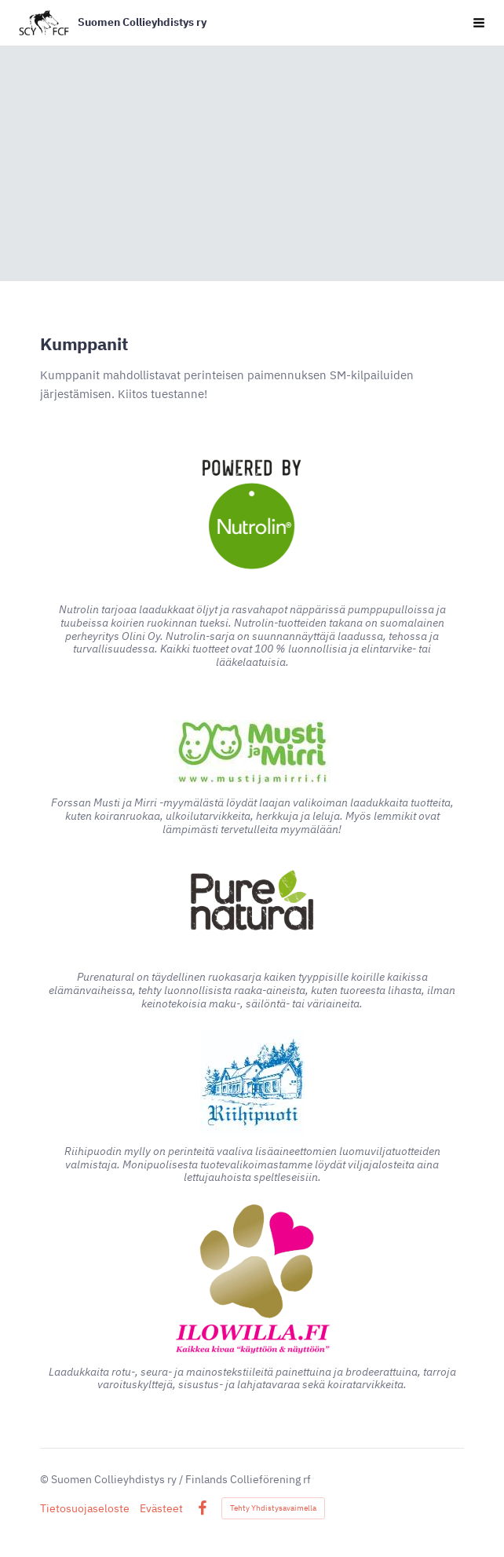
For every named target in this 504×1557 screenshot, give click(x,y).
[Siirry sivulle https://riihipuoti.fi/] (252, 1082)
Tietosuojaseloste (85, 1508)
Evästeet (161, 1508)
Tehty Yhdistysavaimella (273, 1508)
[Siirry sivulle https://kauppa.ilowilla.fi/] (252, 1279)
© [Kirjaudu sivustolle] (45, 1479)
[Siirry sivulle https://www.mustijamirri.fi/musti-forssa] (252, 753)
